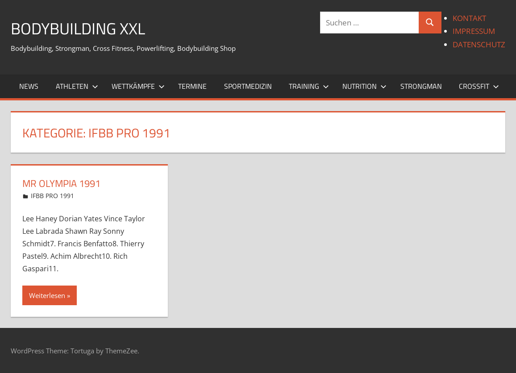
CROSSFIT (479, 86)
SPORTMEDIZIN (248, 86)
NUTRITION (364, 86)
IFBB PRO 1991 (52, 195)
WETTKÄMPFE (138, 86)
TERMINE (192, 86)
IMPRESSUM (474, 31)
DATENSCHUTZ (479, 44)
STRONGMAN (421, 86)
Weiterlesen (47, 295)
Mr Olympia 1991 (61, 183)
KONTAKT (469, 18)
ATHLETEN (77, 86)
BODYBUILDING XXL (78, 28)
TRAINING (309, 86)
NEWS (28, 86)
